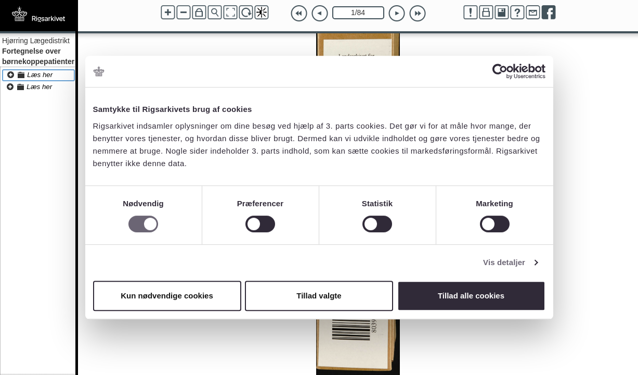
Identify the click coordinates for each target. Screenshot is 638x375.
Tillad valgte (318, 295)
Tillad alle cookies (471, 295)
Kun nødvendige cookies (167, 295)
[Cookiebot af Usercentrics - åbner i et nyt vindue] (499, 71)
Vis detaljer (504, 262)
